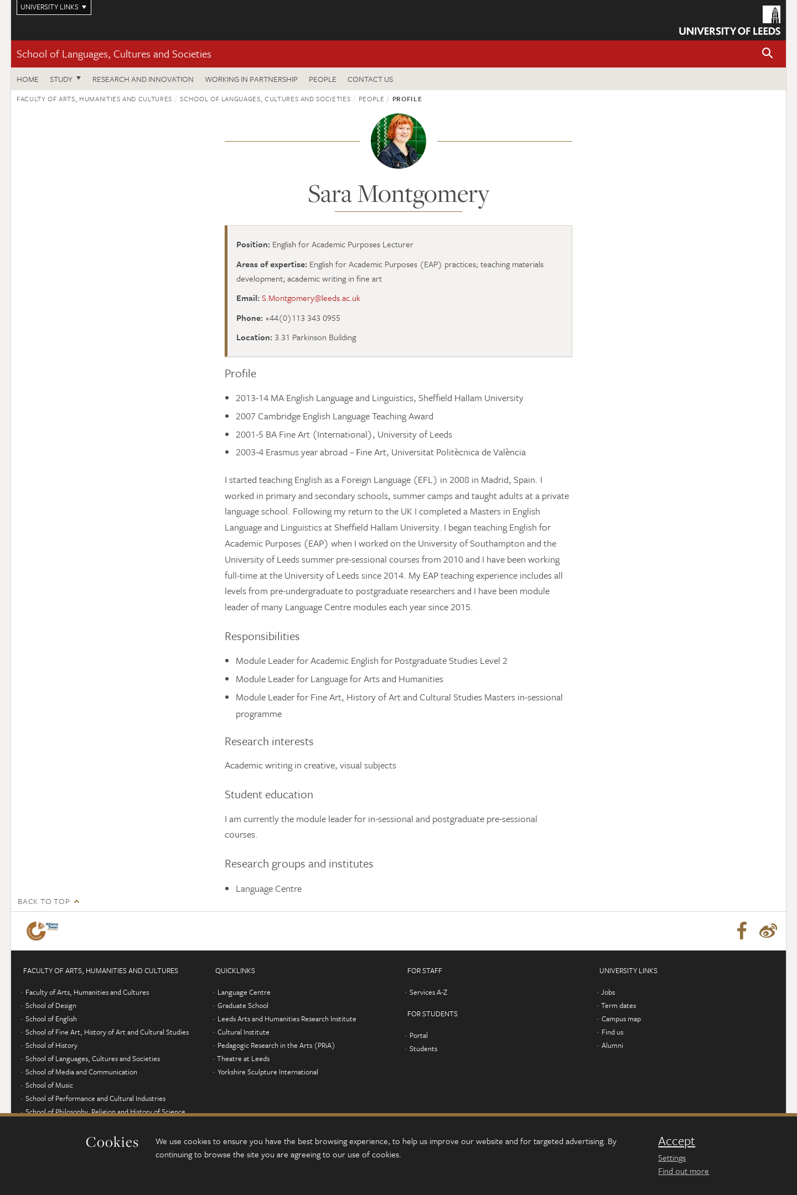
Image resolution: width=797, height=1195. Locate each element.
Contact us (370, 79)
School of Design (50, 1005)
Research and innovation (143, 79)
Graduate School (243, 1005)
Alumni (612, 1045)
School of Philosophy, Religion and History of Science (105, 1111)
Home (28, 79)
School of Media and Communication (81, 1071)
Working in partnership (251, 79)
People (323, 79)
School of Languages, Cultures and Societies (114, 53)
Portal (419, 1035)
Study (61, 79)
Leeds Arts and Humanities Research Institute (287, 1018)
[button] (767, 54)
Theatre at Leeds (243, 1058)
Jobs (608, 991)
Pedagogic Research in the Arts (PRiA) (276, 1045)
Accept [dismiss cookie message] (676, 1140)
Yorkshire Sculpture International (268, 1071)
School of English (51, 1018)
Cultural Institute (244, 1031)
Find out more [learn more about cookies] (683, 1171)
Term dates (618, 1005)
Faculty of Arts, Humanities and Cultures (94, 98)
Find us (612, 1031)
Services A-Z (428, 991)
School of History (51, 1045)
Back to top (44, 901)
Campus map (621, 1018)
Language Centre (244, 991)
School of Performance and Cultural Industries (95, 1098)
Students (423, 1048)
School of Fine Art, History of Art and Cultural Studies (107, 1031)
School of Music (49, 1084)
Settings (672, 1157)
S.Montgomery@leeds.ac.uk (311, 298)
